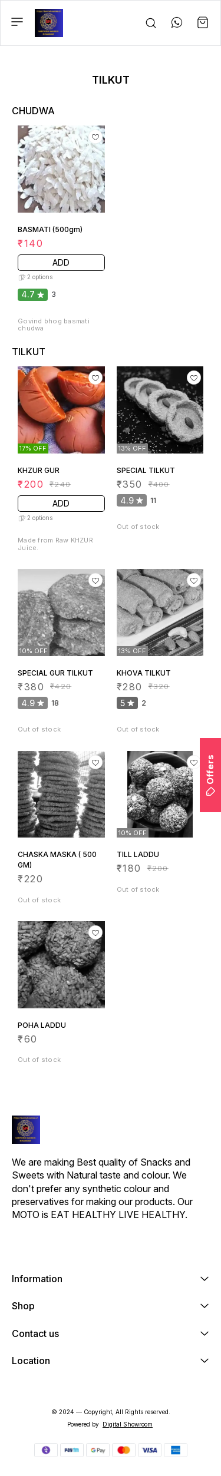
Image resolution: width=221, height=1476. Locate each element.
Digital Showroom (128, 1424)
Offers (210, 775)
